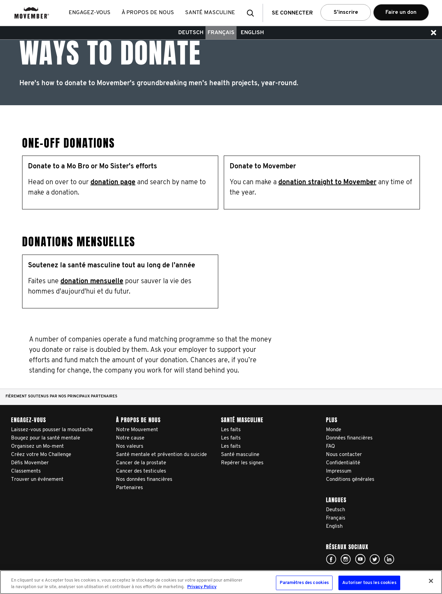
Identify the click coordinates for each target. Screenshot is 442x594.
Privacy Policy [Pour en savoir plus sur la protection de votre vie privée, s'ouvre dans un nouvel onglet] (202, 587)
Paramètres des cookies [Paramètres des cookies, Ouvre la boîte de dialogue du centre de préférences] (304, 583)
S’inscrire (346, 12)
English (252, 33)
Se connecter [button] (292, 13)
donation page (112, 182)
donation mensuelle (91, 281)
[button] (252, 13)
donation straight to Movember (327, 182)
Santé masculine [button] (211, 13)
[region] (221, 582)
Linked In (389, 559)
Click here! (331, 559)
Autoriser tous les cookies (369, 583)
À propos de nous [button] (149, 13)
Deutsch (190, 33)
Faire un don (400, 12)
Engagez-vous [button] (91, 13)
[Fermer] (431, 580)
